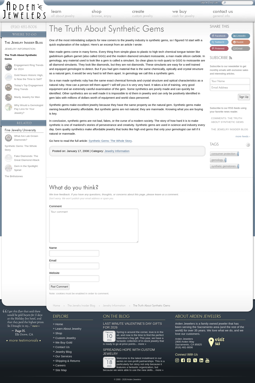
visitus (219, 341)
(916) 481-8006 (24, 27)
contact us (233, 14)
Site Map (61, 369)
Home (59, 324)
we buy (192, 14)
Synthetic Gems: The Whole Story (110, 140)
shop (112, 14)
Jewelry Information (117, 151)
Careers (60, 365)
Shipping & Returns (67, 360)
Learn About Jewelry (68, 328)
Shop (58, 333)
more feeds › (243, 136)
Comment (55, 206)
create (152, 14)
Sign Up (243, 96)
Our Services (63, 356)
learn (71, 14)
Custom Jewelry (65, 337)
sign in (204, 2)
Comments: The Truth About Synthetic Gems (227, 120)
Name (53, 247)
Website (54, 272)
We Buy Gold (63, 342)
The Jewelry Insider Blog (229, 129)
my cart (214, 2)
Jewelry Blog (63, 351)
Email (52, 260)
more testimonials (23, 340)
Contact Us (62, 347)
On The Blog (116, 316)
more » (36, 325)
